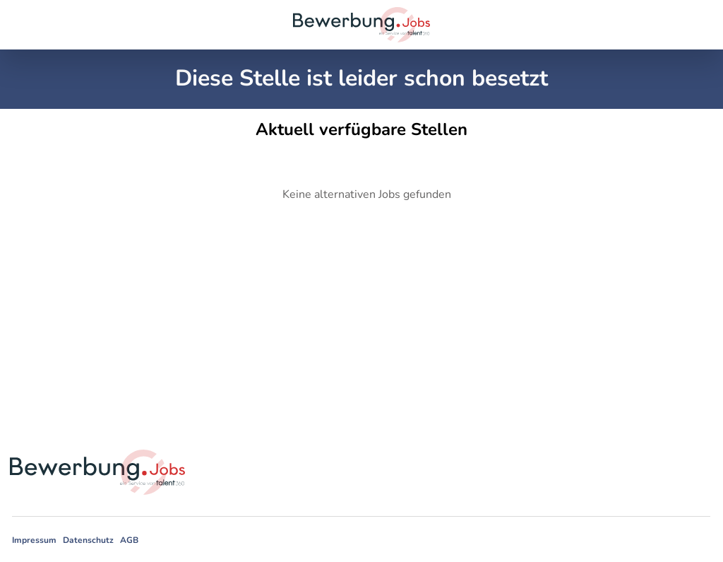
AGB (129, 540)
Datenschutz (88, 540)
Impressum (34, 540)
